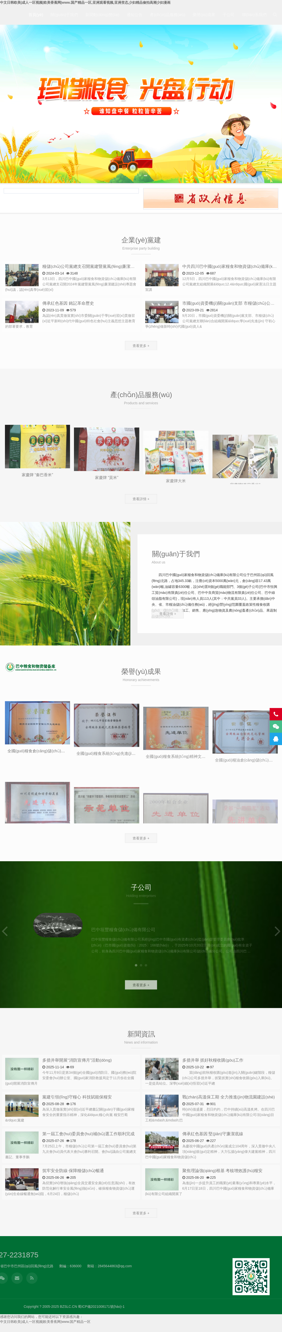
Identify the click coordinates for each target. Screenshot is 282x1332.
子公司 (229, 15)
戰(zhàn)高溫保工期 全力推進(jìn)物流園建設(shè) (228, 1114)
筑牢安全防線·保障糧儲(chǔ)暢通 (73, 1188)
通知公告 (134, 15)
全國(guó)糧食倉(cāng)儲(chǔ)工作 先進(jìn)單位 (50, 791)
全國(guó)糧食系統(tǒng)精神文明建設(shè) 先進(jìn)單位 (196, 800)
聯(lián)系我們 (254, 15)
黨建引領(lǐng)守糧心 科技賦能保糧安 (77, 1114)
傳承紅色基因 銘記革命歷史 (68, 321)
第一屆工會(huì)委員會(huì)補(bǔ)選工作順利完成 (88, 1151)
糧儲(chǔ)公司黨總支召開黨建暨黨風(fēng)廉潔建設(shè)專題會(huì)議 (108, 284)
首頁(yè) (35, 15)
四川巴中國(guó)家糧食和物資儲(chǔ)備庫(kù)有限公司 (31, 667)
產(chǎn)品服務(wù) (167, 15)
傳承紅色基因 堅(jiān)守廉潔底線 (212, 1151)
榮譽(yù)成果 (204, 15)
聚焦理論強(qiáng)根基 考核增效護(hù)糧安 (222, 1188)
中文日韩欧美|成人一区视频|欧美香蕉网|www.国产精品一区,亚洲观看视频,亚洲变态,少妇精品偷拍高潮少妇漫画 (85, 2)
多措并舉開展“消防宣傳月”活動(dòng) (77, 1077)
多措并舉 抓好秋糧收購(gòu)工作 (213, 1077)
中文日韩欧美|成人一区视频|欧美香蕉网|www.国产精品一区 (45, 1322)
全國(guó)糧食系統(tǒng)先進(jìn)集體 (109, 796)
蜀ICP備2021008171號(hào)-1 (247, 1307)
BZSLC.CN (214, 1307)
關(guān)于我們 (64, 15)
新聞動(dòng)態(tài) (102, 15)
